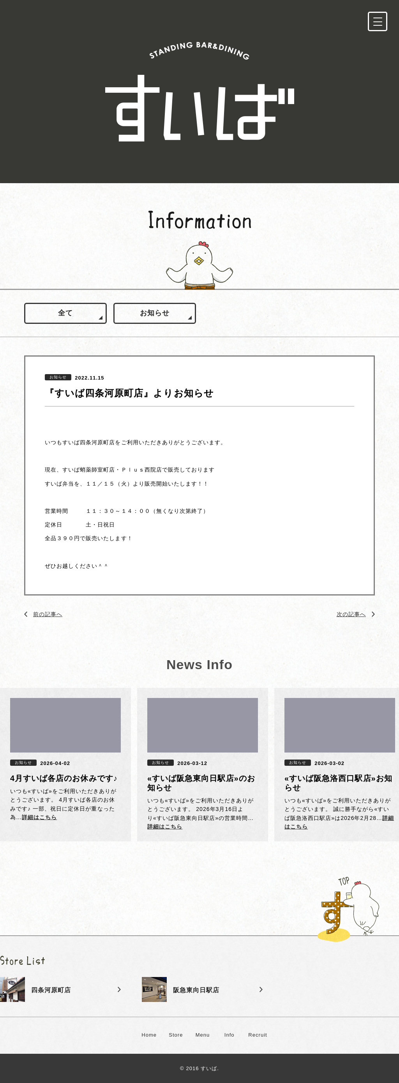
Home (149, 1035)
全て (65, 313)
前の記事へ (47, 614)
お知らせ (154, 313)
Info (229, 1035)
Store (176, 1035)
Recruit (257, 1035)
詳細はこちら (39, 817)
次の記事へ (351, 614)
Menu (203, 1035)
